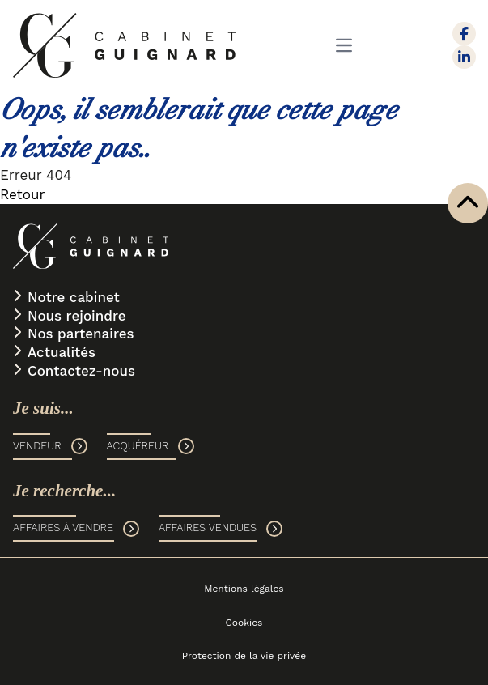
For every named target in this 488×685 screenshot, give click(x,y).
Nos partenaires (81, 333)
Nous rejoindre (77, 316)
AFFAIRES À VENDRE (76, 529)
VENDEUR (50, 446)
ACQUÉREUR (151, 446)
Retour (22, 194)
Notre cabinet (74, 297)
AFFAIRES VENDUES (220, 529)
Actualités (61, 352)
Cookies (244, 622)
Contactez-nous (81, 371)
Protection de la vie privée (244, 656)
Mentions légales (243, 588)
